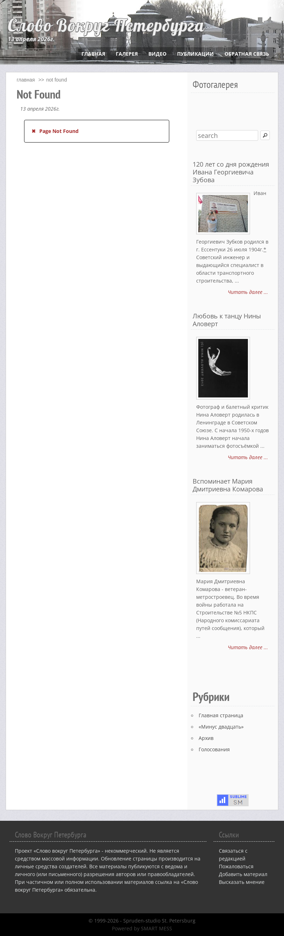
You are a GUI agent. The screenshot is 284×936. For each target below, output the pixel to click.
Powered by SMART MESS (142, 928)
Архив (206, 738)
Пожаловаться (236, 866)
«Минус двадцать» (221, 726)
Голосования (214, 749)
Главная (93, 53)
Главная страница (221, 715)
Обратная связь (247, 53)
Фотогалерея (215, 84)
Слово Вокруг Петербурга (106, 25)
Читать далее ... (248, 292)
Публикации (195, 53)
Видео (157, 53)
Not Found (56, 80)
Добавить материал (243, 874)
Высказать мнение (242, 882)
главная (26, 80)
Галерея (127, 53)
